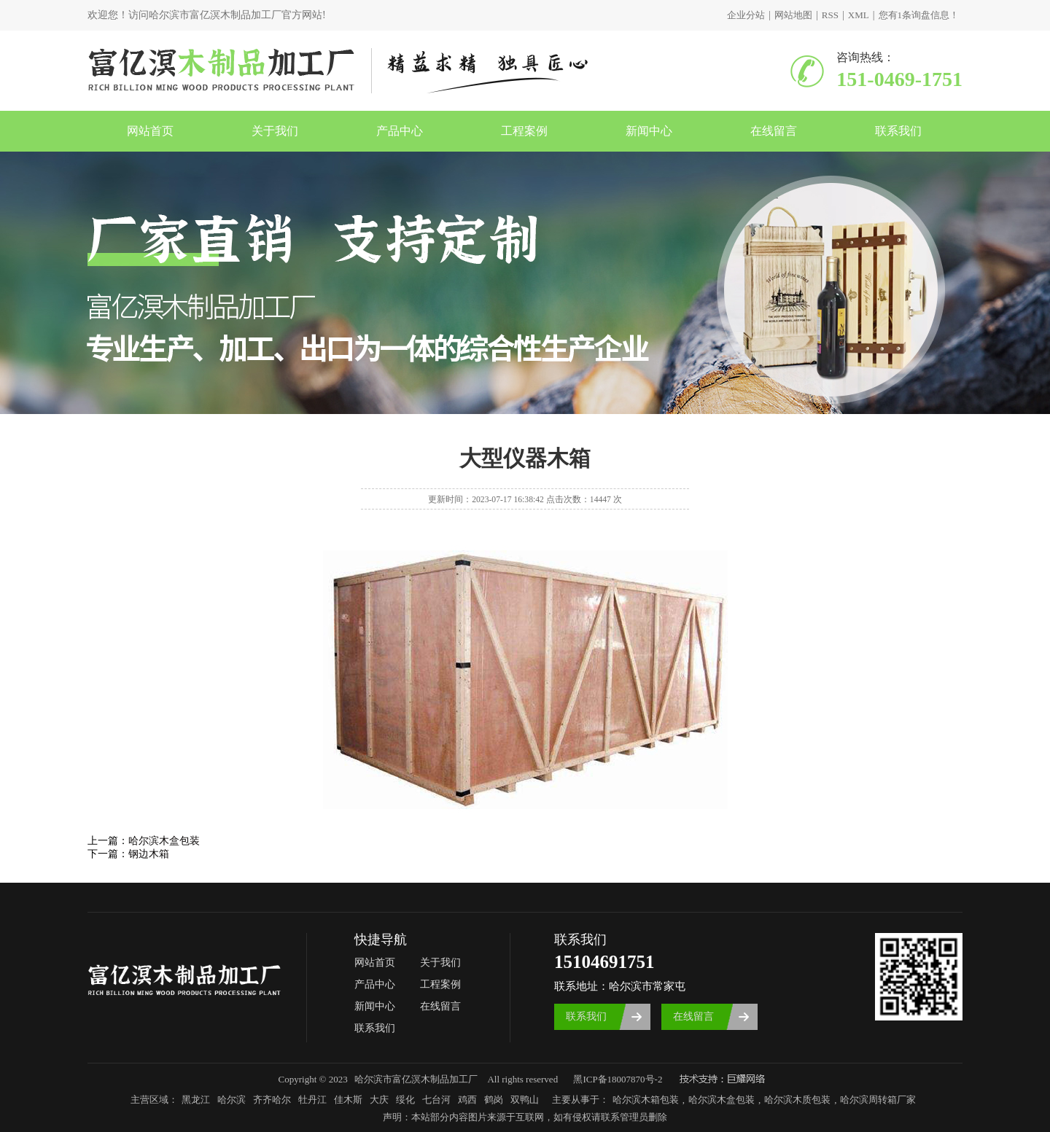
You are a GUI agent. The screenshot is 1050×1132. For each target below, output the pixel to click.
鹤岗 (493, 1099)
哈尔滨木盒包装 (164, 840)
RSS (830, 14)
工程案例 (524, 131)
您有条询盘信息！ (919, 14)
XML (858, 14)
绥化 (405, 1099)
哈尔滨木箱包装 (645, 1099)
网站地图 (793, 14)
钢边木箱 (148, 853)
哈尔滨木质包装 (797, 1099)
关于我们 (275, 131)
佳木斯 (348, 1099)
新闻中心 (649, 131)
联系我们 (898, 131)
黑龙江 (196, 1099)
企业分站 (746, 14)
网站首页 (150, 131)
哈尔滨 (231, 1099)
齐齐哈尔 (272, 1099)
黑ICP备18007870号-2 (617, 1079)
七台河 (436, 1099)
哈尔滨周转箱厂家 (878, 1099)
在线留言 (773, 131)
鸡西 (467, 1099)
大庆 (379, 1099)
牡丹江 (312, 1099)
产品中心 (399, 131)
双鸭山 (524, 1099)
